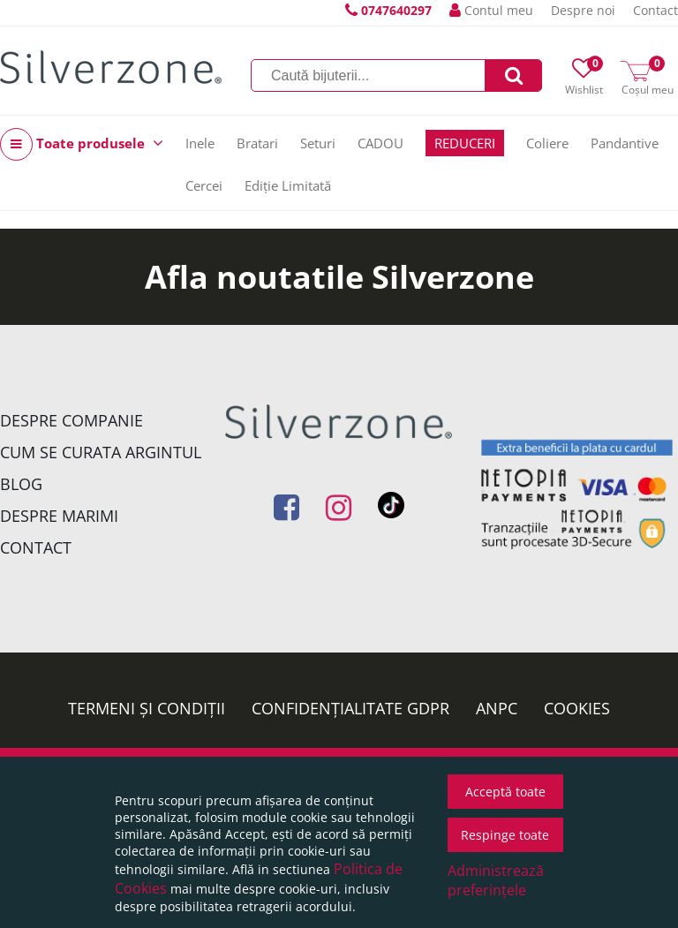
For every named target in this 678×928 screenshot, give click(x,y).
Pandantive (625, 143)
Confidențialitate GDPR (350, 708)
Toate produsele (81, 144)
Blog (21, 483)
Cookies (577, 708)
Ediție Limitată (288, 185)
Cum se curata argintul (100, 452)
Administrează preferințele (496, 880)
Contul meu (491, 10)
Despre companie (71, 420)
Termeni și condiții (146, 708)
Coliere (547, 143)
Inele (200, 143)
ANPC (496, 708)
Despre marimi (59, 515)
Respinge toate (505, 834)
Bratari (257, 143)
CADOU (380, 143)
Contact (655, 10)
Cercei (203, 185)
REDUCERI (464, 143)
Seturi (317, 143)
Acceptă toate (505, 791)
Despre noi (583, 10)
